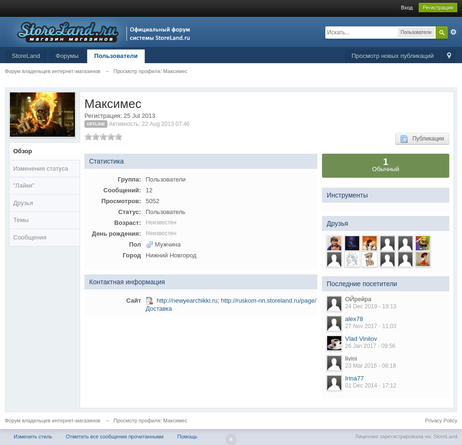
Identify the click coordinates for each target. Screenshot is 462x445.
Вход (407, 7)
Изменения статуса (40, 168)
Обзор (22, 151)
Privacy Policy (441, 420)
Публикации (422, 139)
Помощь (187, 436)
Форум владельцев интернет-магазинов (52, 420)
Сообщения (30, 237)
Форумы (67, 55)
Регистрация (438, 7)
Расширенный (453, 32)
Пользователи (116, 55)
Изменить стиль (33, 436)
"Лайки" (23, 185)
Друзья (23, 202)
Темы (21, 219)
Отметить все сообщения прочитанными (115, 436)
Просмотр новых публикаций (393, 55)
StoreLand (26, 55)
